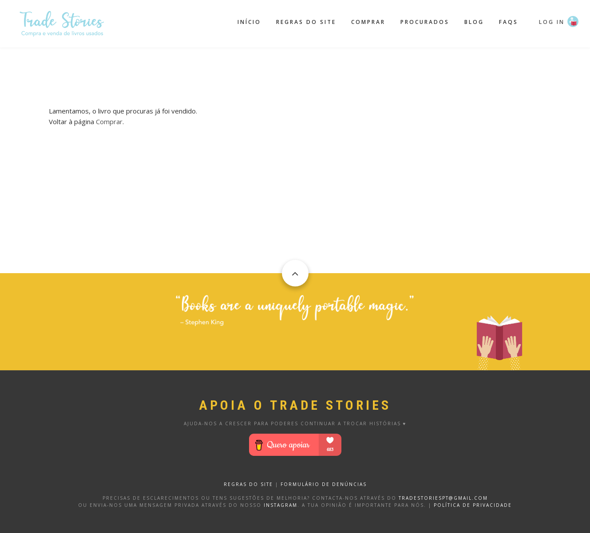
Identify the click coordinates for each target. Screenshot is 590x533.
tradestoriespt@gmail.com (443, 498)
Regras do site (306, 22)
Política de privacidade (473, 505)
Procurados (424, 22)
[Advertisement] (295, 70)
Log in (552, 22)
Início (249, 22)
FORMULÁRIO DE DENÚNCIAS (324, 484)
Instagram (280, 505)
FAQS (508, 22)
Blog (474, 22)
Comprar (368, 22)
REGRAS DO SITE (248, 484)
